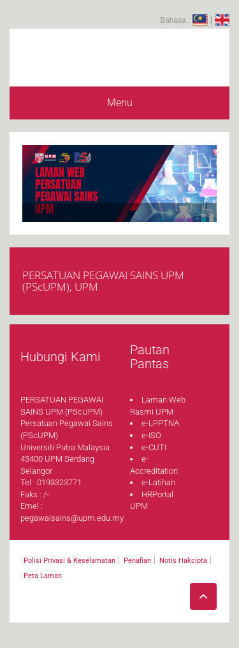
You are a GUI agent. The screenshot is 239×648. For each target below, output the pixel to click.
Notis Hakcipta (183, 560)
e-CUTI (153, 447)
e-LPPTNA (160, 423)
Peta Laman (43, 576)
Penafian (137, 560)
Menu (120, 103)
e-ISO (151, 435)
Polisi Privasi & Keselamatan (69, 560)
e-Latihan (158, 482)
